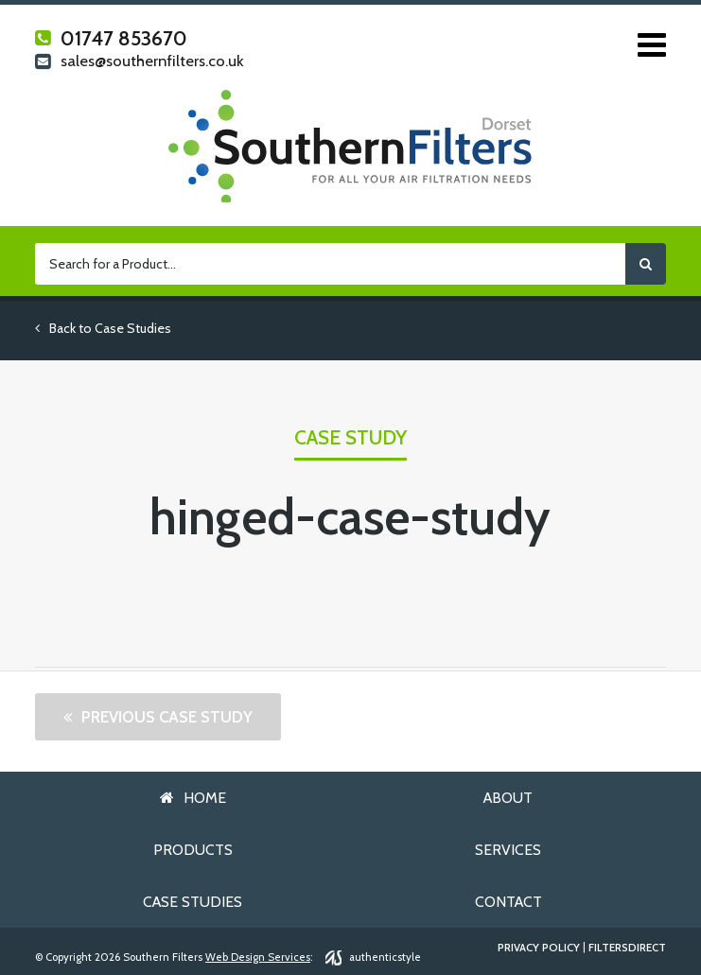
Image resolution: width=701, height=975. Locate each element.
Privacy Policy (539, 948)
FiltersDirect (627, 948)
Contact (508, 902)
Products (193, 850)
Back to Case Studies (103, 328)
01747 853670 (111, 38)
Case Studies (192, 902)
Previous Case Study (167, 716)
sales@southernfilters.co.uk (139, 62)
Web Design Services (257, 957)
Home (205, 798)
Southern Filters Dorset (350, 146)
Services (508, 850)
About (508, 798)
